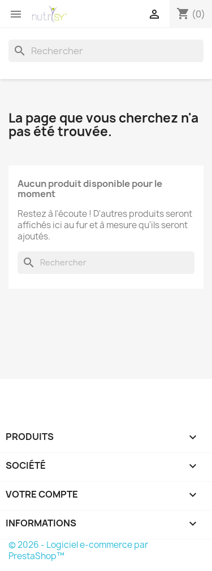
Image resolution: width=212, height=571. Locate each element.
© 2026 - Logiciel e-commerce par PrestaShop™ (78, 550)
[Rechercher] (106, 51)
